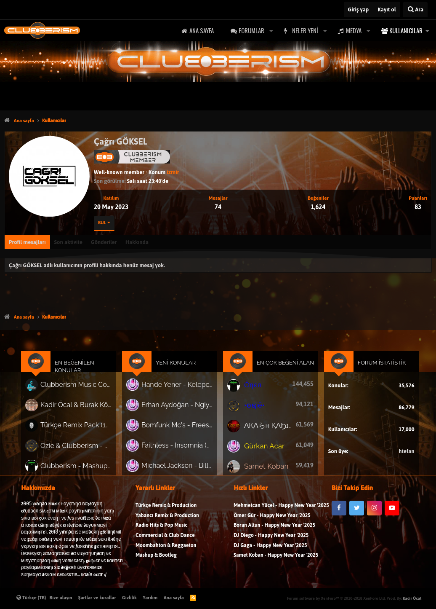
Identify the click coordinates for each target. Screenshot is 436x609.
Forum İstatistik (374, 368)
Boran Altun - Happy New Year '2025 (274, 531)
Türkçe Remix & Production (166, 511)
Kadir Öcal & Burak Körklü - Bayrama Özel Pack (83, 409)
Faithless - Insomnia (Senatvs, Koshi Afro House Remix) (179, 447)
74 (218, 207)
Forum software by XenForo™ (336, 598)
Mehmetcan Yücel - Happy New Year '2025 (281, 511)
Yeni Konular (178, 368)
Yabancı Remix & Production (167, 521)
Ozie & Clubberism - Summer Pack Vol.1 (83, 447)
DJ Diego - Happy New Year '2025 (271, 541)
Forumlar (251, 30)
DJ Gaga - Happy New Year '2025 (270, 550)
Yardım (150, 597)
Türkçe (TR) (31, 597)
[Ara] (415, 9)
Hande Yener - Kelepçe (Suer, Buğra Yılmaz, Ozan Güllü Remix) (179, 389)
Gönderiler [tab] (104, 242)
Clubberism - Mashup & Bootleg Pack (83, 466)
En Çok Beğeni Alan (282, 368)
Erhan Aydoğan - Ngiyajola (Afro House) (179, 408)
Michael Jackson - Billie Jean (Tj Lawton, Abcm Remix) (179, 466)
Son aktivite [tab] (68, 242)
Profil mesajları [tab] (27, 242)
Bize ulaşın (61, 597)
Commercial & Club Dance (165, 541)
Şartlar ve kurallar (97, 597)
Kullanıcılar (406, 30)
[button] (271, 30)
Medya (354, 30)
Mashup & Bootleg (156, 561)
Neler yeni (305, 30)
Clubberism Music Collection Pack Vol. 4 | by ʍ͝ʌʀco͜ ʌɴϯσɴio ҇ (83, 389)
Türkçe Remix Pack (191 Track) (83, 428)
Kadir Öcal (412, 598)
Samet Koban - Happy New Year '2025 (276, 561)
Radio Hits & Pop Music (162, 531)
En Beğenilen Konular (82, 372)
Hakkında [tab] (137, 242)
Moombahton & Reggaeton (166, 550)
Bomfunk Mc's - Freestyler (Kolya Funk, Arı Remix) (179, 428)
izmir (173, 172)
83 (418, 207)
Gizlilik (129, 597)
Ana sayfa (201, 30)
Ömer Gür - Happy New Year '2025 (272, 521)
